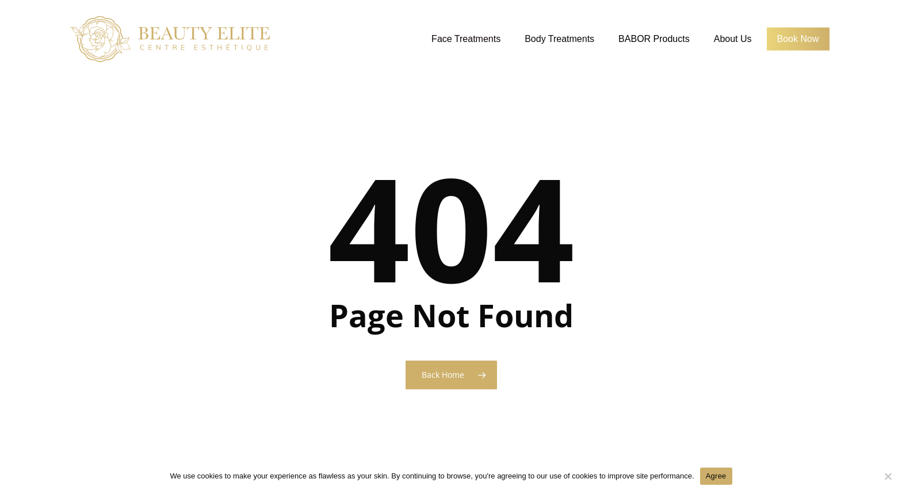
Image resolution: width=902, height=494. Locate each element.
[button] (880, 6)
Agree (716, 476)
